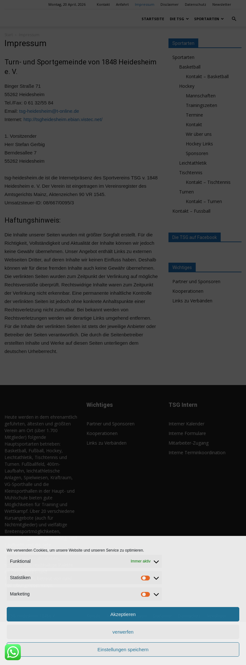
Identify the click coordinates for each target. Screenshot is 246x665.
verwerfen (123, 632)
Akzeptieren (122, 614)
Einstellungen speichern (122, 649)
